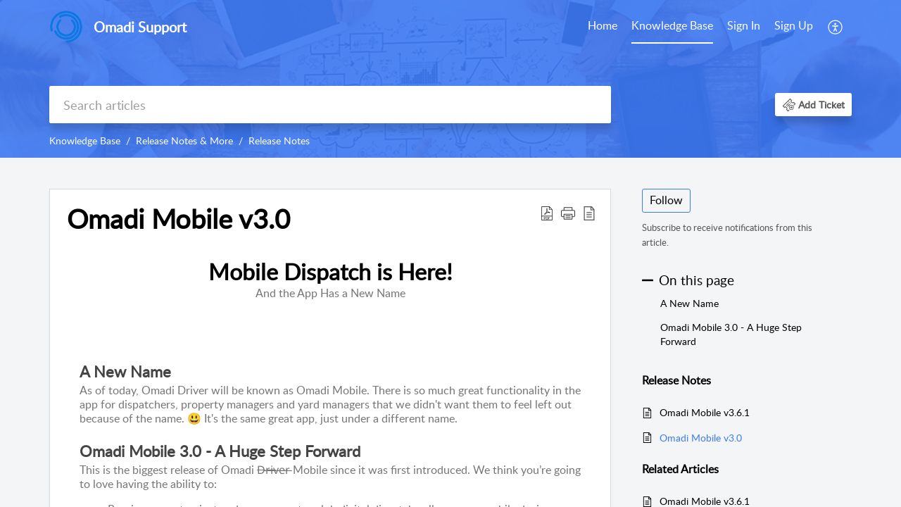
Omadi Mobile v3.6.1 (705, 412)
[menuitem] (602, 27)
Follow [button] (666, 200)
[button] (836, 27)
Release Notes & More (184, 140)
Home (602, 25)
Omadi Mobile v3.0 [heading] (178, 219)
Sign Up (793, 25)
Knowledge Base (672, 25)
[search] (330, 104)
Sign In (743, 25)
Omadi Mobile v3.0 (701, 437)
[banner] (450, 79)
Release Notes (279, 140)
